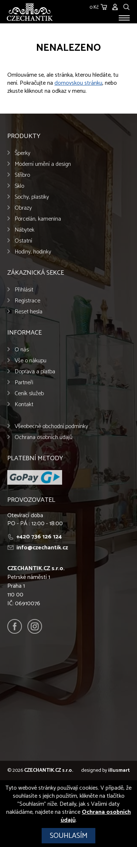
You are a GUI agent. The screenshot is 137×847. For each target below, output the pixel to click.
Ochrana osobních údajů (43, 437)
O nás (22, 350)
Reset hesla (28, 312)
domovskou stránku (78, 83)
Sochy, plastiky (32, 197)
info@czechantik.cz (42, 548)
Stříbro (22, 175)
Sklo (19, 186)
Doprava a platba (35, 372)
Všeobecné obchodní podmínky (51, 426)
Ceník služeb (29, 393)
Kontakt (24, 404)
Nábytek (24, 230)
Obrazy (23, 208)
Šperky (22, 153)
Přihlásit (24, 290)
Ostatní (23, 241)
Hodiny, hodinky (33, 252)
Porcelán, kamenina (38, 219)
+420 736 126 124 (39, 537)
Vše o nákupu (30, 361)
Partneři (24, 383)
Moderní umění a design (43, 164)
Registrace (27, 301)
